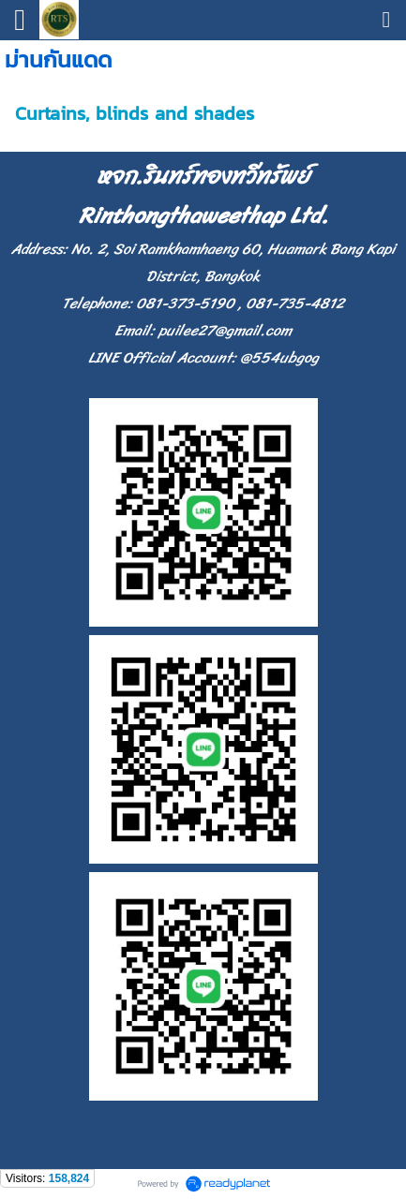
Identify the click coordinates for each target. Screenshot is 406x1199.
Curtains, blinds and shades (134, 113)
